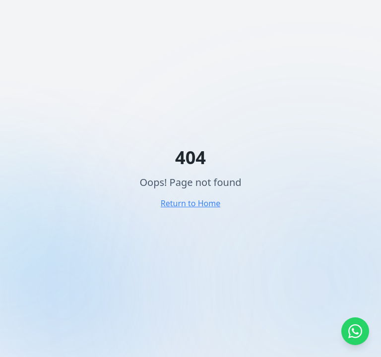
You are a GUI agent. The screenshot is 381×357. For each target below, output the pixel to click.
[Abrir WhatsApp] (355, 331)
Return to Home (190, 203)
